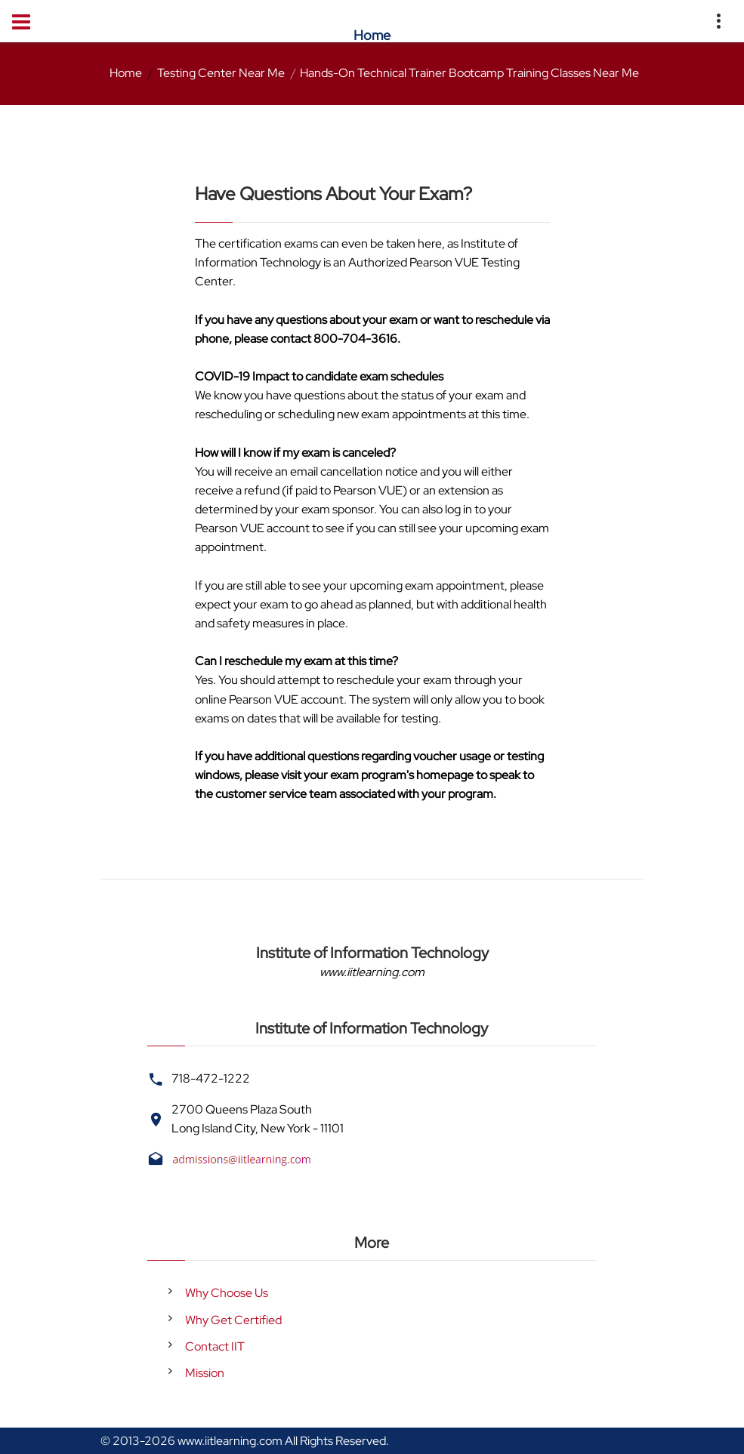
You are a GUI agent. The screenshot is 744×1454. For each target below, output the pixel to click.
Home (126, 73)
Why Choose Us (226, 1293)
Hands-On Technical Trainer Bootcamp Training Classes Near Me (469, 73)
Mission (204, 1373)
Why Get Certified (233, 1320)
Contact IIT (215, 1346)
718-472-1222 (210, 1078)
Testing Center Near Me (221, 73)
